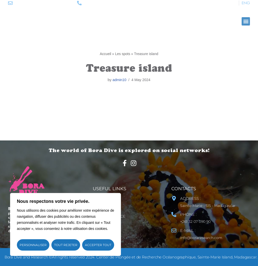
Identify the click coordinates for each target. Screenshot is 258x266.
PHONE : (188, 214)
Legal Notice (112, 216)
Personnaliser (33, 245)
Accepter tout (98, 245)
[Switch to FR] (234, 3)
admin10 (119, 80)
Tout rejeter (65, 245)
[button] (246, 21)
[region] (65, 224)
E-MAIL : (188, 230)
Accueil (105, 54)
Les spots (122, 54)
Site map (107, 207)
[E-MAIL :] (173, 230)
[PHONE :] (173, 214)
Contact (107, 198)
